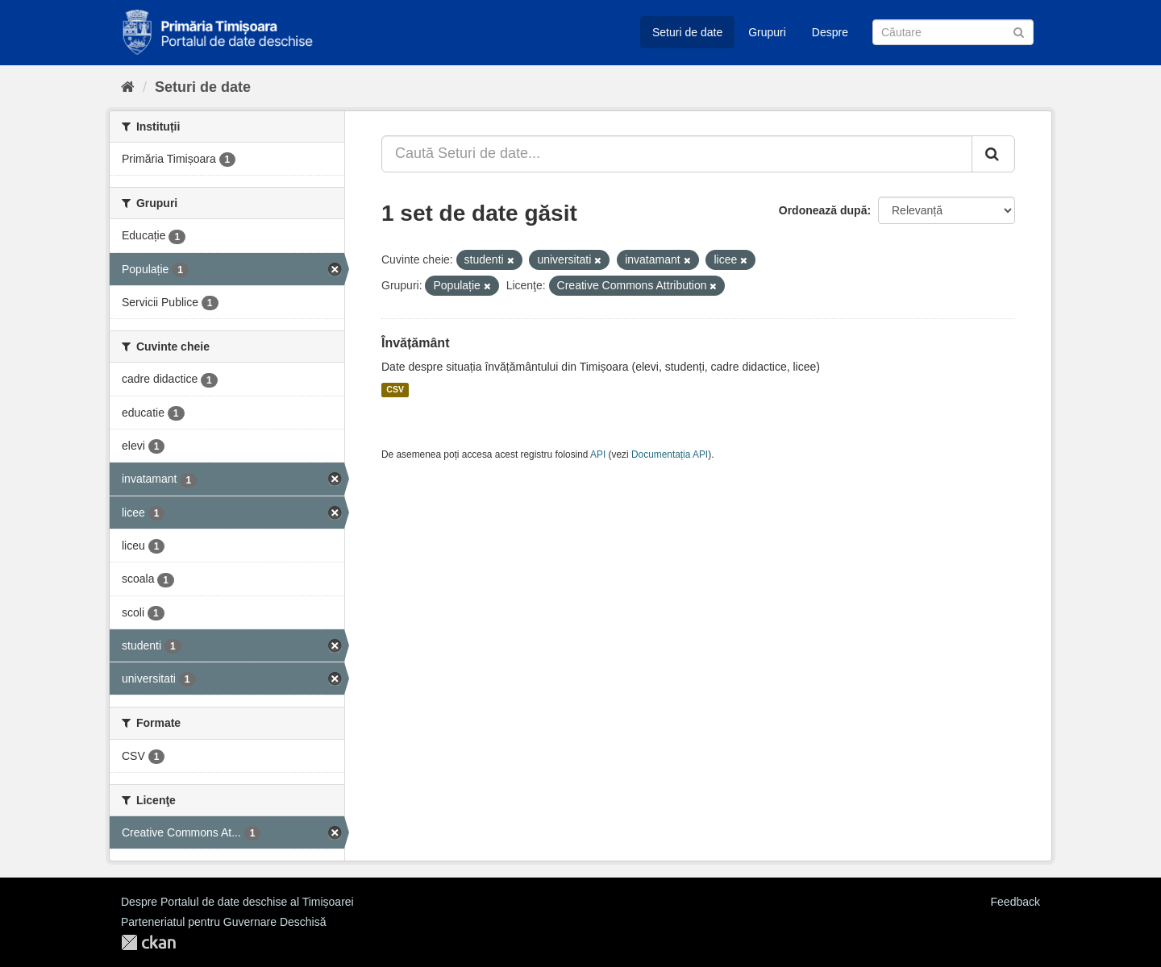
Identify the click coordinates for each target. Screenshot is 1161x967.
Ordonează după (823, 210)
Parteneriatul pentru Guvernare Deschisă (223, 921)
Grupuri (767, 32)
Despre (830, 32)
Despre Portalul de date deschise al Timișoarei (237, 901)
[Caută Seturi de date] (953, 32)
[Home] (128, 87)
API (597, 454)
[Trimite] (1019, 31)
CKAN (148, 942)
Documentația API (669, 454)
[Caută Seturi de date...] (676, 153)
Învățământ (415, 343)
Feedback (1015, 901)
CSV (395, 390)
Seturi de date (687, 32)
